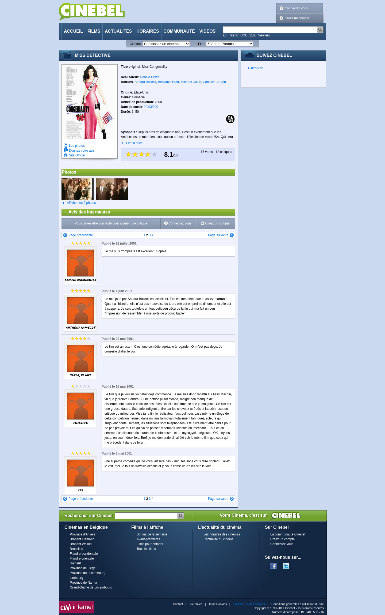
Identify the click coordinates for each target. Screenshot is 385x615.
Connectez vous (296, 8)
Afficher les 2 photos (78, 203)
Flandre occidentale (84, 554)
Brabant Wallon (81, 544)
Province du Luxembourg (87, 573)
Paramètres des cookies (249, 604)
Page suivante (218, 235)
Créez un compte (297, 18)
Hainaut (75, 563)
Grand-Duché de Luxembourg (91, 587)
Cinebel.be (255, 68)
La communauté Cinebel (287, 534)
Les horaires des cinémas (221, 534)
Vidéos (207, 31)
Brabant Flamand (82, 539)
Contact (178, 604)
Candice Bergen (214, 82)
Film (201, 44)
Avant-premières (148, 539)
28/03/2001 (152, 107)
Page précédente (80, 235)
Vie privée (196, 604)
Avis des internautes (86, 212)
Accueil (73, 31)
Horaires (147, 31)
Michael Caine (191, 82)
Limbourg (76, 578)
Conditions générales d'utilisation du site (297, 604)
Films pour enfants (150, 544)
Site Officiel (77, 155)
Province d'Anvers (82, 534)
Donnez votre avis (82, 150)
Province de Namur (83, 582)
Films (93, 31)
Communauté (179, 31)
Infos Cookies (218, 604)
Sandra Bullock (145, 82)
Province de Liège (82, 568)
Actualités (118, 31)
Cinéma (135, 44)
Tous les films (146, 549)
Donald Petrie (149, 77)
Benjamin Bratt (168, 82)
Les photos (77, 146)
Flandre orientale (82, 558)
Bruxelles (76, 549)
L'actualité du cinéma (218, 539)
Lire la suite (134, 143)
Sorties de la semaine (152, 534)
